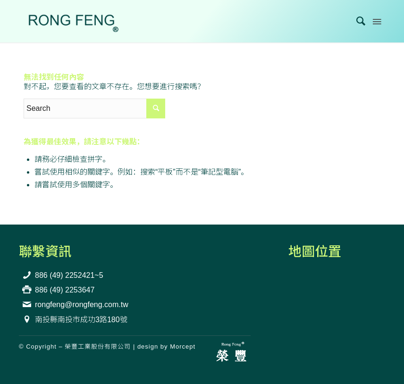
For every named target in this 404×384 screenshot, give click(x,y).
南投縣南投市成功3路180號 (81, 320)
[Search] (356, 21)
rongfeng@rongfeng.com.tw (81, 305)
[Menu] (376, 21)
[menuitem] (356, 21)
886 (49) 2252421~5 (69, 275)
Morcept (182, 346)
